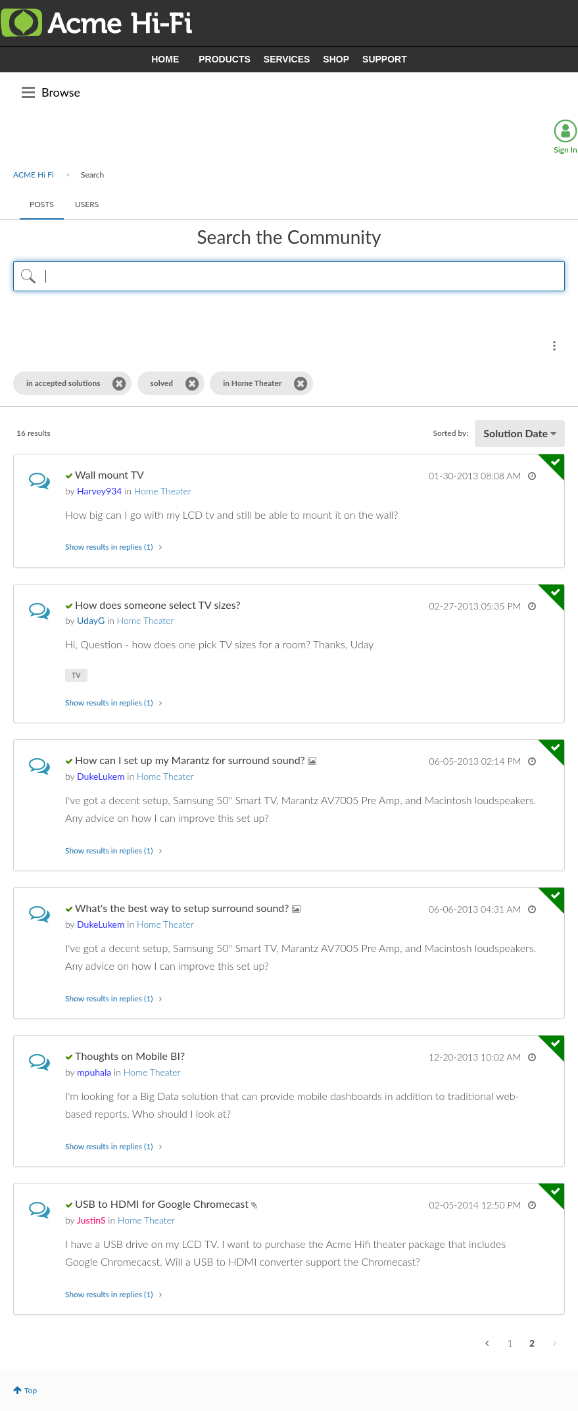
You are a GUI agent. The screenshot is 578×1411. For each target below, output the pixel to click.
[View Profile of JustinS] (91, 1220)
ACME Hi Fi (33, 174)
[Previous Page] (488, 1343)
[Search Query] (289, 276)
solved (162, 383)
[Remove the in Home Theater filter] (301, 383)
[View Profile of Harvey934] (99, 490)
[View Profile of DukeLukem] (100, 776)
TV (76, 675)
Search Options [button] (554, 345)
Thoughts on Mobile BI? (130, 1055)
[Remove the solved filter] (192, 383)
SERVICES (287, 59)
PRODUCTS (225, 59)
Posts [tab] (42, 204)
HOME (165, 59)
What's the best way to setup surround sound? (183, 907)
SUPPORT (384, 59)
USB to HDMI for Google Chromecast (163, 1203)
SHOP (336, 59)
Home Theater (162, 490)
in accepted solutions (63, 383)
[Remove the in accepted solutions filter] (119, 383)
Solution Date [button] (515, 433)
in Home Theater (252, 383)
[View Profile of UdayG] (91, 620)
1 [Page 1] (510, 1343)
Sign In (565, 150)
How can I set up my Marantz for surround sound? (191, 759)
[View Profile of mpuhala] (94, 1072)
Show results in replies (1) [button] (109, 547)
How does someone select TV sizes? (158, 604)
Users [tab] (87, 204)
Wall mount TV (109, 474)
